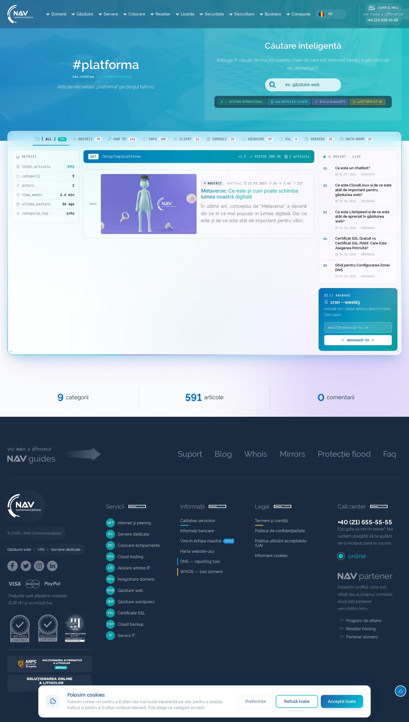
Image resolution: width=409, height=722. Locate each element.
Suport (190, 454)
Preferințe (255, 701)
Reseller (162, 14)
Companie (301, 14)
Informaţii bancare (197, 531)
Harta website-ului (197, 551)
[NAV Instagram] (39, 566)
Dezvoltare (244, 14)
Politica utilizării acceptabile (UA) (280, 543)
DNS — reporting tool (200, 561)
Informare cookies (271, 555)
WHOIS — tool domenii (201, 571)
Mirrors (292, 454)
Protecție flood (344, 454)
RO (326, 14)
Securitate (214, 14)
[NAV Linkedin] (52, 566)
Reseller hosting (361, 629)
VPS (41, 549)
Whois (255, 454)
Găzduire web (19, 549)
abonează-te (358, 340)
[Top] (400, 691)
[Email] (358, 327)
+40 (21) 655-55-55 (382, 20)
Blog (223, 454)
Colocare (136, 14)
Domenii (58, 14)
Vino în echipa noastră (200, 541)
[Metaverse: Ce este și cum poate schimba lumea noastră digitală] (149, 204)
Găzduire (85, 14)
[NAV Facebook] (12, 566)
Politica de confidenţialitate (280, 531)
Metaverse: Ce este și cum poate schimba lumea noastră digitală (249, 194)
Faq (389, 454)
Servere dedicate (66, 549)
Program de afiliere (363, 620)
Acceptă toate (342, 701)
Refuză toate (297, 701)
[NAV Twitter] (26, 566)
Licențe (187, 14)
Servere (111, 14)
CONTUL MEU (383, 8)
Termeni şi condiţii (271, 520)
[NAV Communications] (20, 14)
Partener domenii (362, 637)
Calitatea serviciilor (197, 520)
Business (273, 14)
